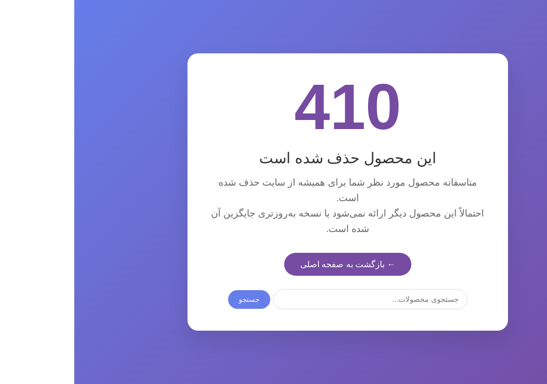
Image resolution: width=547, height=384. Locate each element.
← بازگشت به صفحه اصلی (274, 264)
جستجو (175, 299)
